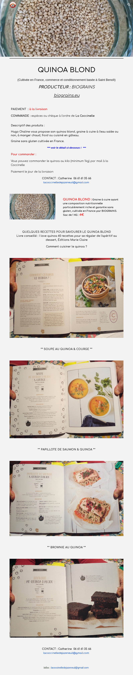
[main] (67, 125)
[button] (4, 4)
